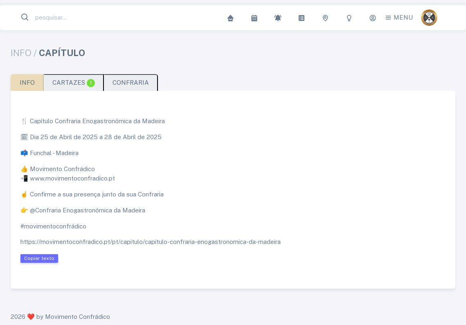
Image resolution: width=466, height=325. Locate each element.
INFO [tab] (27, 82)
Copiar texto (39, 258)
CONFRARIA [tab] (131, 82)
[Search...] (71, 17)
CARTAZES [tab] (73, 83)
